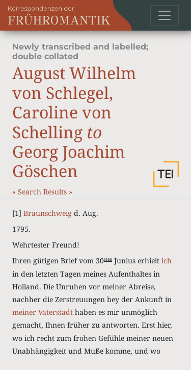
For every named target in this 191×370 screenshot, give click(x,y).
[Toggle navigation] (164, 15)
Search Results (43, 191)
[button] (166, 174)
